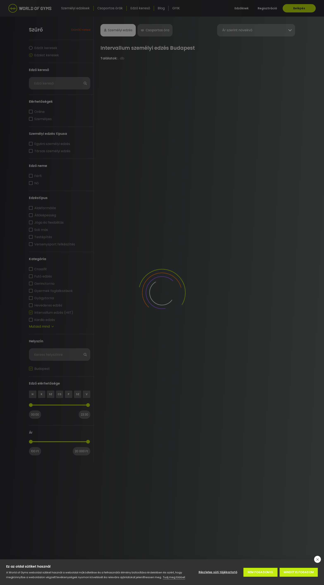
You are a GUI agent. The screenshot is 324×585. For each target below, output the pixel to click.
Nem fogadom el (260, 572)
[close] (317, 559)
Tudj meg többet (174, 577)
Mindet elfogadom (299, 572)
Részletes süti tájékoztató (218, 572)
